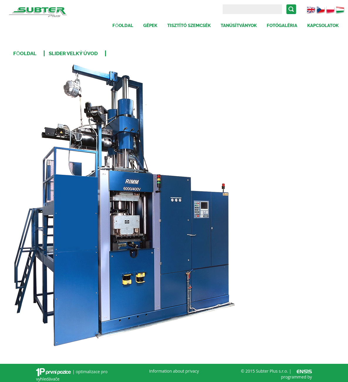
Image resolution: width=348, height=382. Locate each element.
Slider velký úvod (73, 53)
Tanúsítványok (239, 25)
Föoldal (24, 53)
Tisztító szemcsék (189, 25)
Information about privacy (174, 371)
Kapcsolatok (323, 25)
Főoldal (122, 25)
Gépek (150, 25)
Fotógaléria (282, 25)
